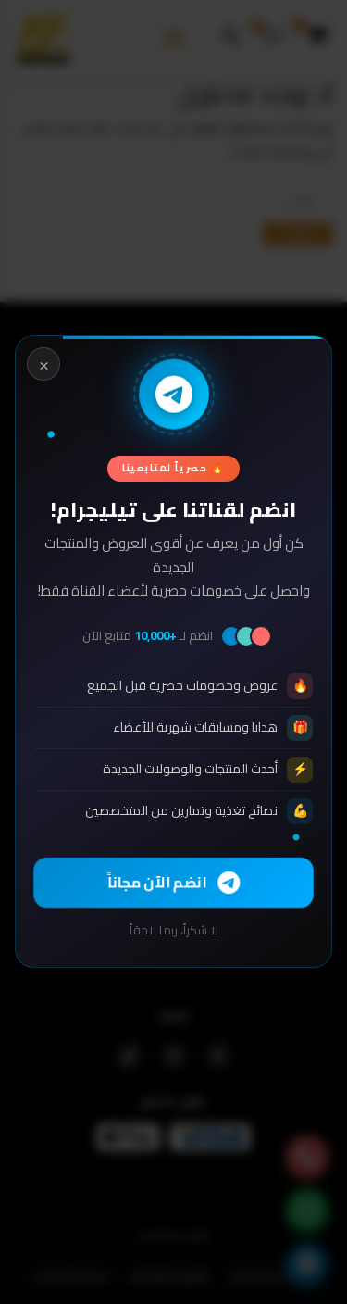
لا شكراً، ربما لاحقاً (174, 931)
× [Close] (44, 364)
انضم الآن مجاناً (173, 882)
